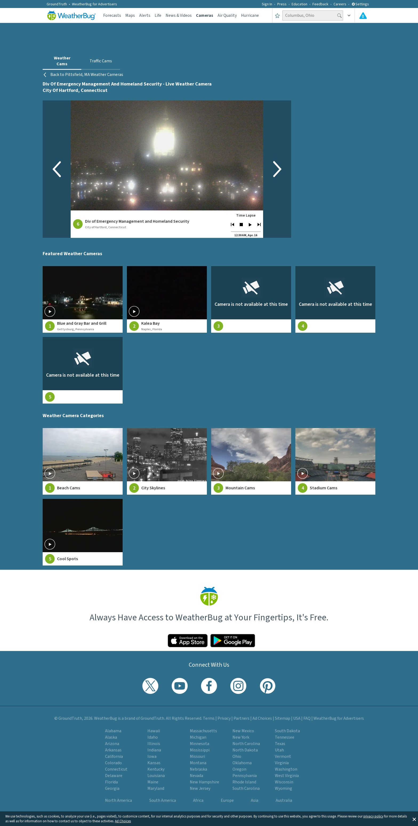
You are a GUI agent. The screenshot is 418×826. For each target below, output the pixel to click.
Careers (339, 4)
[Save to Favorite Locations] (277, 15)
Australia (284, 800)
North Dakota (245, 750)
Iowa (151, 756)
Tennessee (284, 737)
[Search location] (312, 15)
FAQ (307, 718)
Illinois (153, 744)
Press (282, 4)
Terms (209, 718)
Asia (254, 800)
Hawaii (153, 731)
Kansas (153, 763)
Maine (152, 782)
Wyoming (283, 788)
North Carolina (246, 744)
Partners (242, 718)
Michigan (198, 737)
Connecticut (116, 769)
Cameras (204, 15)
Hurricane (250, 15)
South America (162, 800)
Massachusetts (203, 731)
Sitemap (282, 718)
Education (299, 4)
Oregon (239, 769)
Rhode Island (244, 782)
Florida (111, 782)
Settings (360, 4)
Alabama (113, 731)
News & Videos (179, 15)
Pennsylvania (244, 776)
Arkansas (113, 750)
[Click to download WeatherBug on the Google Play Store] (232, 640)
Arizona (112, 744)
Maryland (155, 788)
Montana (198, 763)
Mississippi (200, 750)
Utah (279, 750)
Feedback (320, 4)
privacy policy (373, 816)
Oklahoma (242, 763)
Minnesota (199, 744)
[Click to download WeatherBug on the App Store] (188, 640)
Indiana (154, 750)
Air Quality (227, 15)
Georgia (112, 788)
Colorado (113, 763)
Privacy (224, 718)
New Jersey (200, 788)
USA (296, 718)
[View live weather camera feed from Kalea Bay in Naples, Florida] (167, 299)
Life (158, 15)
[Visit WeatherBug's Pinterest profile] (268, 686)
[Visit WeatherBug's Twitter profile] (150, 686)
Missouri (197, 756)
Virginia (282, 763)
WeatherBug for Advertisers (94, 4)
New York (240, 737)
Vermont (283, 756)
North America (118, 800)
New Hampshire (204, 782)
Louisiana (156, 776)
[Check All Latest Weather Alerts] (363, 15)
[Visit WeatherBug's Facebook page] (209, 686)
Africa (198, 800)
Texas (280, 744)
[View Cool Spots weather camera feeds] (83, 532)
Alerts (144, 15)
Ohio (236, 756)
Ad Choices (123, 821)
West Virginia (287, 776)
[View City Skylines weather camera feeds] (167, 461)
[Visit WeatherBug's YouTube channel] (180, 686)
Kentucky (155, 769)
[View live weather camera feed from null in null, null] (251, 299)
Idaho (152, 737)
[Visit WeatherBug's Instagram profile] (238, 686)
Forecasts (112, 15)
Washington (286, 769)
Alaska (111, 737)
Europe (227, 800)
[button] (414, 818)
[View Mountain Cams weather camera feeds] (251, 461)
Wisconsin (284, 782)
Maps (130, 15)
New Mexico (243, 731)
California (114, 756)
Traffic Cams (101, 61)
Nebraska (198, 769)
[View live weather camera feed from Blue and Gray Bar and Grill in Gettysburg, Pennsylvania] (83, 299)
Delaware (113, 776)
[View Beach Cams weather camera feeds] (83, 461)
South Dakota (287, 731)
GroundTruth (57, 4)
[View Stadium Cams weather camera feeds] (335, 461)
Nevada (196, 776)
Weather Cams (62, 61)
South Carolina (246, 788)
